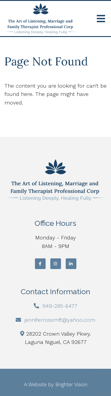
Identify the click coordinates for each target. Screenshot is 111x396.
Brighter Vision (71, 384)
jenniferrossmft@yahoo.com (60, 320)
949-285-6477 (59, 306)
